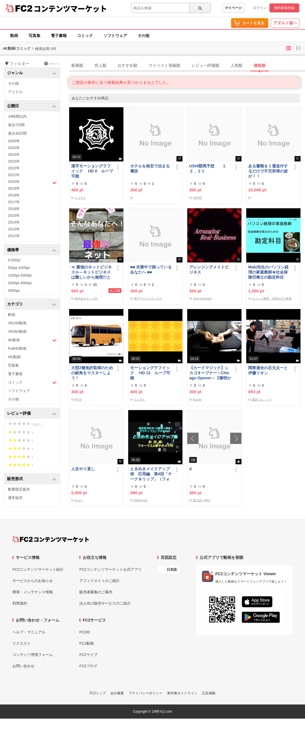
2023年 (14, 161)
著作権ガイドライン (182, 693)
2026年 (14, 141)
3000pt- (14, 290)
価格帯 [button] (31, 250)
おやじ (79, 500)
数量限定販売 (19, 489)
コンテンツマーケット (70, 8)
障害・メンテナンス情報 (32, 592)
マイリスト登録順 (164, 65)
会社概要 (117, 693)
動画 (14, 35)
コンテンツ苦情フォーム (32, 655)
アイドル (15, 92)
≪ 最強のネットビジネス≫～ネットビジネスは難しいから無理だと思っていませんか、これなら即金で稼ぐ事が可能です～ (91, 272)
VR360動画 (17, 331)
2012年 (14, 236)
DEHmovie (140, 500)
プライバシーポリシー (145, 693)
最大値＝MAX (201, 500)
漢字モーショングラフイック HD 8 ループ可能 (92, 171)
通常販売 (15, 498)
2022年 (14, 168)
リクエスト (21, 643)
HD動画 (14, 357)
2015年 (14, 215)
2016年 (14, 209)
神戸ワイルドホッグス (148, 298)
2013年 (14, 229)
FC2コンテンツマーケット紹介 (38, 569)
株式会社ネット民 (86, 298)
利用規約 (19, 603)
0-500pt (14, 260)
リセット (52, 63)
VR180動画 (17, 323)
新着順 (77, 65)
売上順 (100, 65)
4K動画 (32, 340)
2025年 (14, 148)
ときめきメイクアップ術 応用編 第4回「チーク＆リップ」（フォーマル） (151, 474)
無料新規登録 (284, 8)
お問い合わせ (23, 666)
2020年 (32, 182)
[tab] (187, 65)
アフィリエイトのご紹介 (99, 581)
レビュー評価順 (205, 65)
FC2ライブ (88, 655)
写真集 (34, 35)
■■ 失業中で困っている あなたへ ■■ (151, 269)
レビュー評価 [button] (31, 413)
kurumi (197, 399)
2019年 (14, 188)
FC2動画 (86, 643)
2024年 (14, 154)
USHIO (197, 197)
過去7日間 (16, 125)
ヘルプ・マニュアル (28, 632)
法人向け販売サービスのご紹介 (105, 603)
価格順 (259, 65)
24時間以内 (17, 116)
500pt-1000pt (19, 268)
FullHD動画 (17, 348)
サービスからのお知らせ (32, 581)
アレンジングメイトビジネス (209, 269)
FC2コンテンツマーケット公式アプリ (110, 569)
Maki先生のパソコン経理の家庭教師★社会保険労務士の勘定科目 (268, 272)
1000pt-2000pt (20, 275)
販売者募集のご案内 (95, 592)
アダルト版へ (285, 23)
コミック (85, 35)
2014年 (14, 222)
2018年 (14, 195)
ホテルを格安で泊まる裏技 (150, 168)
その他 (143, 35)
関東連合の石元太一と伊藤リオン (268, 370)
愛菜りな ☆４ (262, 399)
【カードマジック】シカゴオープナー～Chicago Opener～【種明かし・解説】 (210, 373)
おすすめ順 (127, 65)
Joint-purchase (202, 298)
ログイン (260, 8)
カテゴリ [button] (31, 304)
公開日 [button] (31, 106)
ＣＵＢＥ (80, 197)
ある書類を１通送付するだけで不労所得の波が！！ (268, 171)
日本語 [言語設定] (172, 570)
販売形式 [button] (31, 479)
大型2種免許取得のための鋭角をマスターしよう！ (92, 373)
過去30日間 (17, 133)
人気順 (236, 65)
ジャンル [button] (31, 73)
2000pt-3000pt (20, 283)
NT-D (78, 399)
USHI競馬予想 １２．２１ (207, 168)
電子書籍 (59, 35)
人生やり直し (83, 469)
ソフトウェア (115, 35)
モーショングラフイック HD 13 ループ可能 (150, 373)
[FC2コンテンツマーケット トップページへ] (50, 539)
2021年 (14, 175)
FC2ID (84, 632)
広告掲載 (208, 693)
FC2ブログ (88, 666)
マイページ (233, 8)
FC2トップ (98, 693)
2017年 (14, 202)
